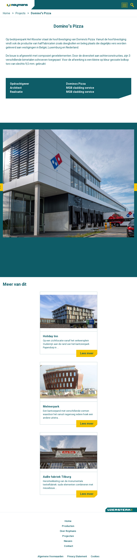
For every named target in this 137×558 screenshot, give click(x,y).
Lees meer (87, 353)
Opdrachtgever (19, 83)
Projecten (68, 536)
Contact (68, 546)
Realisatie (16, 91)
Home (68, 521)
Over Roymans (68, 531)
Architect (16, 87)
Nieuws (68, 541)
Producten (68, 526)
